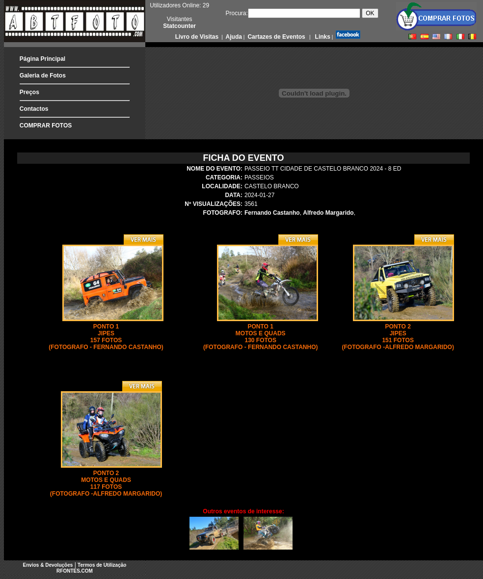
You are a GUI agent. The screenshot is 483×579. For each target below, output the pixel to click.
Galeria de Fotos (43, 75)
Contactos (34, 108)
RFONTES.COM (74, 571)
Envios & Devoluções (48, 565)
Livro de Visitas (197, 36)
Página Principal (42, 58)
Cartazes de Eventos (275, 36)
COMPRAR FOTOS (46, 125)
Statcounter (179, 26)
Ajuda (233, 36)
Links (321, 36)
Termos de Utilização (102, 565)
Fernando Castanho (272, 212)
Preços (29, 92)
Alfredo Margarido (328, 212)
